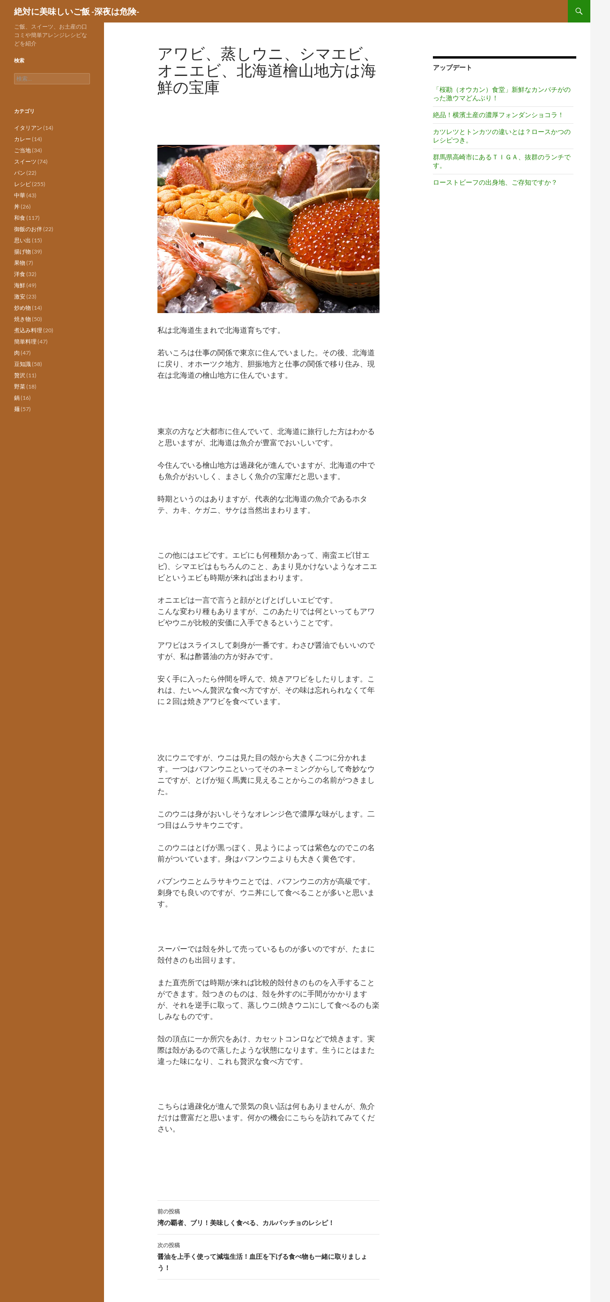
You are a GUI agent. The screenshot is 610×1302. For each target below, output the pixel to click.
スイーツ (25, 161)
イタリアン (28, 127)
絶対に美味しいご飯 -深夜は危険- (76, 11)
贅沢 (19, 375)
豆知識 (22, 363)
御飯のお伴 (28, 228)
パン (19, 172)
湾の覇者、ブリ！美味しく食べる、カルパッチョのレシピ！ (268, 1216)
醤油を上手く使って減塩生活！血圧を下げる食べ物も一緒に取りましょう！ (268, 1256)
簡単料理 (25, 341)
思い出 (22, 240)
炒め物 (22, 307)
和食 (19, 217)
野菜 (19, 386)
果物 (19, 262)
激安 (19, 296)
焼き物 (22, 318)
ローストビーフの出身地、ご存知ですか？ (495, 182)
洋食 (19, 273)
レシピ (22, 183)
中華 (19, 195)
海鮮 (19, 285)
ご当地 (22, 150)
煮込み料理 (28, 330)
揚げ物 (22, 251)
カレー (22, 138)
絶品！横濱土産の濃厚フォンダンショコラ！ (498, 115)
